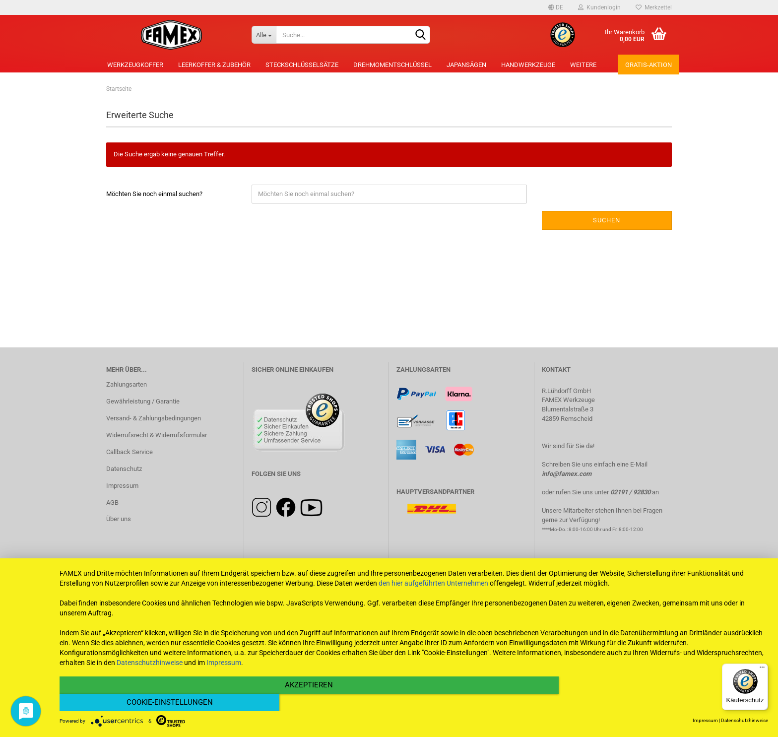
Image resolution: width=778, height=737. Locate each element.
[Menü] (762, 669)
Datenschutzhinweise (150, 680)
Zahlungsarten (126, 384)
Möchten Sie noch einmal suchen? (154, 194)
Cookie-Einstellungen (662, 702)
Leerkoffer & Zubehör (214, 64)
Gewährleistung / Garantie (143, 401)
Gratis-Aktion (648, 64)
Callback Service (129, 452)
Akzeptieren (307, 702)
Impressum (122, 485)
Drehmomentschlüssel (392, 64)
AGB (112, 502)
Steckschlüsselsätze (301, 64)
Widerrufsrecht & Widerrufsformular (156, 435)
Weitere (583, 64)
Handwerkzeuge (528, 64)
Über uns (118, 519)
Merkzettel (654, 7)
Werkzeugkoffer (135, 64)
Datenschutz (124, 468)
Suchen (606, 220)
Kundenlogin (599, 7)
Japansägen (466, 64)
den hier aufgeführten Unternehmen (433, 600)
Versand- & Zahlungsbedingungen (153, 418)
